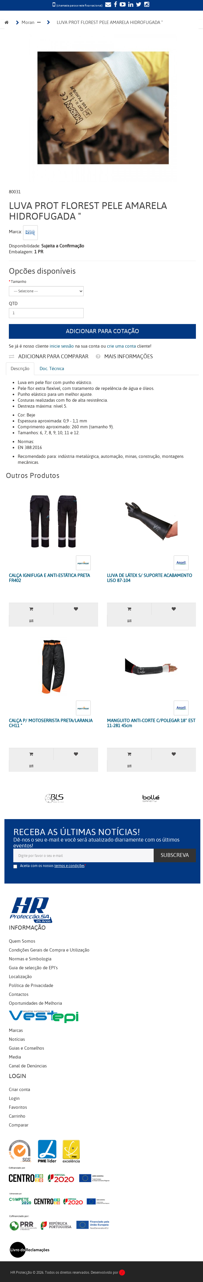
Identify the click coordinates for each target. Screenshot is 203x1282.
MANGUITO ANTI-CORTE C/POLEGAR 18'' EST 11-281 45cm (151, 723)
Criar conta (19, 1089)
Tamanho (18, 281)
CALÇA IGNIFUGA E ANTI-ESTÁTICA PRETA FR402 (49, 578)
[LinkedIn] (130, 5)
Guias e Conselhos (26, 1048)
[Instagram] (146, 5)
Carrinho (17, 1116)
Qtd (13, 304)
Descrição (20, 368)
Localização (20, 976)
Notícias (17, 1039)
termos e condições (69, 865)
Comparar (18, 1125)
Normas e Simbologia (30, 959)
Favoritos (18, 1107)
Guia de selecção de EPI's (33, 968)
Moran (28, 22)
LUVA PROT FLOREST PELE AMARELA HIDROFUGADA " (110, 22)
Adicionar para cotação (102, 331)
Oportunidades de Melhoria (35, 1003)
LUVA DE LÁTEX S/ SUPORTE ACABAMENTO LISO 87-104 (149, 578)
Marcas (16, 1030)
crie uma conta (121, 346)
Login (14, 1098)
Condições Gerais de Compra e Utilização (49, 950)
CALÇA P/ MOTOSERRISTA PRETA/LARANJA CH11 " (50, 723)
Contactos (18, 994)
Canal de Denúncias (28, 1066)
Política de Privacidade (31, 985)
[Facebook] (114, 5)
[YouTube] (122, 5)
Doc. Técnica (52, 368)
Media (15, 1057)
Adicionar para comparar (48, 356)
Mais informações (124, 356)
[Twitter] (138, 5)
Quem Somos (22, 941)
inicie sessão (62, 346)
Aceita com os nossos (52, 865)
